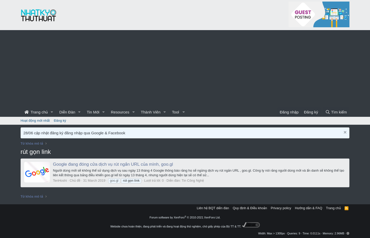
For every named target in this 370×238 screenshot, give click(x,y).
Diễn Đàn (67, 112)
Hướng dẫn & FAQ (308, 208)
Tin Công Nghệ (193, 180)
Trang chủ (36, 112)
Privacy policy (281, 208)
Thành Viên (150, 112)
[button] (51, 112)
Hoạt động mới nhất (35, 120)
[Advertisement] (185, 69)
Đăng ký (60, 120)
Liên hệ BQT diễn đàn (213, 208)
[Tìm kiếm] (336, 112)
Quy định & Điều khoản (250, 208)
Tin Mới (93, 112)
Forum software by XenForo (185, 217)
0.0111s (315, 233)
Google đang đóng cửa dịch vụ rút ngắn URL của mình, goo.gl (113, 164)
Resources (120, 112)
